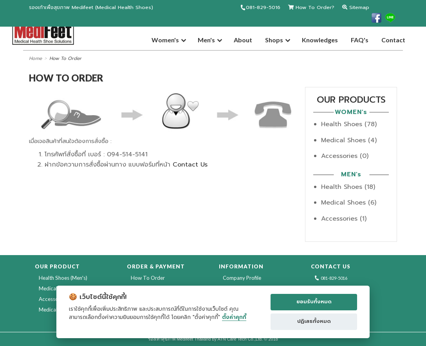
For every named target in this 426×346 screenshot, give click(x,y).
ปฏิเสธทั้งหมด (314, 321)
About (243, 39)
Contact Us (190, 164)
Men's (206, 39)
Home (35, 58)
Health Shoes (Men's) (63, 278)
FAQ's (359, 39)
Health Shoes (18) (348, 187)
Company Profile (242, 278)
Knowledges (320, 39)
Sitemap (355, 7)
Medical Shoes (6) (348, 202)
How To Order (65, 58)
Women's (165, 39)
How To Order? (311, 7)
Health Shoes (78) (349, 124)
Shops (274, 39)
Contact (393, 39)
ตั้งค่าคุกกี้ (234, 317)
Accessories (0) (344, 156)
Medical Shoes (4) (349, 140)
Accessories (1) (343, 218)
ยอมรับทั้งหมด (314, 302)
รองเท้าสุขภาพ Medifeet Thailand (179, 339)
